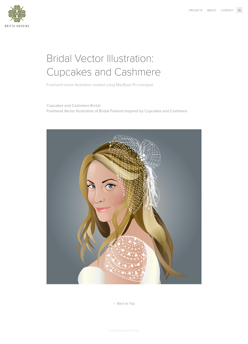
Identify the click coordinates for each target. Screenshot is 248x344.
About (211, 10)
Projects (195, 10)
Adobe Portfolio (130, 330)
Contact (227, 10)
